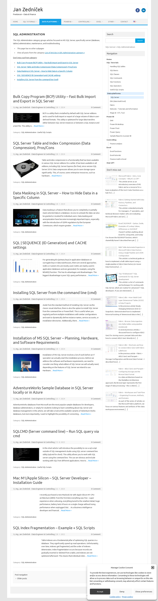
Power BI (67, 22)
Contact (124, 22)
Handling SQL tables (117, 66)
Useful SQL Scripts (44, 132)
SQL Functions (115, 82)
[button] (152, 567)
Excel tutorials (115, 155)
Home (15, 22)
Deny (122, 591)
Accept (100, 591)
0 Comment (95, 107)
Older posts (21, 578)
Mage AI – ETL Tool (117, 113)
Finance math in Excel (118, 159)
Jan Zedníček (28, 9)
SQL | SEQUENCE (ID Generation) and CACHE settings (39, 75)
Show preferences (143, 591)
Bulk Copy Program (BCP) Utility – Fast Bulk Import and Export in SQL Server (47, 63)
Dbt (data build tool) (118, 101)
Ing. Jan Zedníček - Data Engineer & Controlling (35, 107)
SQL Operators (116, 86)
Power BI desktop (117, 124)
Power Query (115, 132)
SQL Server (115, 97)
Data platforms (49, 22)
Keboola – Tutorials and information (124, 109)
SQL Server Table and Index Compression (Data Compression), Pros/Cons (47, 67)
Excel (99, 22)
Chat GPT (110, 163)
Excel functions (116, 151)
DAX (111, 120)
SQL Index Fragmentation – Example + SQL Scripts (54, 528)
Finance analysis (116, 144)
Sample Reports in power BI (120, 136)
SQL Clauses (114, 74)
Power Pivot (114, 128)
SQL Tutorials (29, 22)
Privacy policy (127, 597)
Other (111, 22)
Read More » (39, 126)
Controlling (84, 22)
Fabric (112, 105)
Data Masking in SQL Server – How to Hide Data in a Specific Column (44, 71)
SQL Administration (28, 132)
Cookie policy (115, 597)
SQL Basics (114, 70)
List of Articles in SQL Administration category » (65, 53)
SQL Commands (116, 78)
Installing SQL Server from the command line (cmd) (37, 80)
